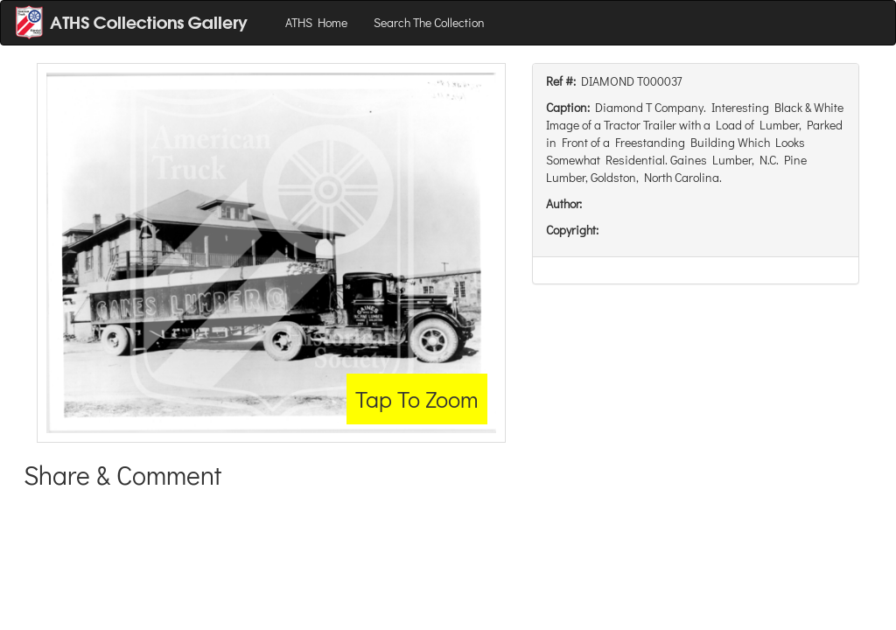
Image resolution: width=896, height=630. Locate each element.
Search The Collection (429, 22)
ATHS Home (316, 22)
